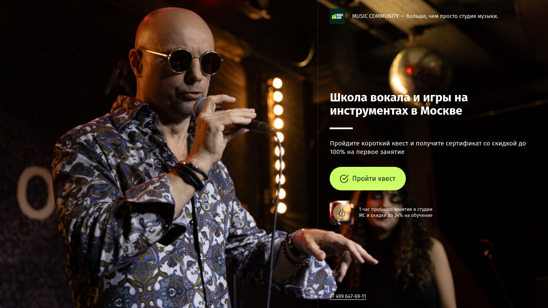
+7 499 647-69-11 (348, 296)
